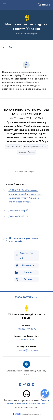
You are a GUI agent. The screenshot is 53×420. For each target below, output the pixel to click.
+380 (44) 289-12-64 (26, 329)
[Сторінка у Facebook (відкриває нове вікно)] (20, 384)
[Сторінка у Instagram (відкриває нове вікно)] (33, 384)
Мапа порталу (24, 297)
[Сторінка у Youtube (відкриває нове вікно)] (28, 384)
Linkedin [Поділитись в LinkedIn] (28, 272)
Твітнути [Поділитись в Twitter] (28, 279)
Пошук (46, 5)
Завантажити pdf (26, 256)
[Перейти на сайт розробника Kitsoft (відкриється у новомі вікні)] (16, 414)
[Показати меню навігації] (4, 5)
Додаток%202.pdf (18, 216)
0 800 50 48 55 (26, 340)
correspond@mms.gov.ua (26, 350)
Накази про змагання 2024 (35, 147)
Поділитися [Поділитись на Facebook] (28, 265)
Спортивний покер (27, 152)
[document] (25, 181)
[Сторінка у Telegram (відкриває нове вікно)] (24, 384)
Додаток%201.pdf (18, 210)
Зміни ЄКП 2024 (13, 147)
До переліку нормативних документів (23, 240)
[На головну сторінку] (26, 24)
